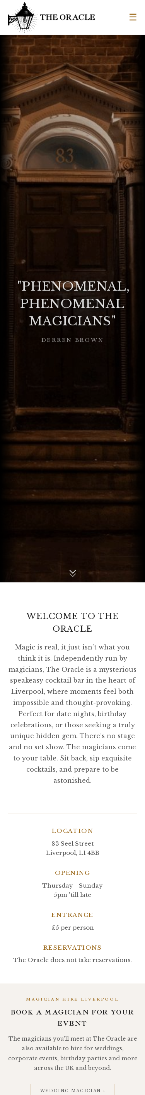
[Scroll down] (72, 572)
